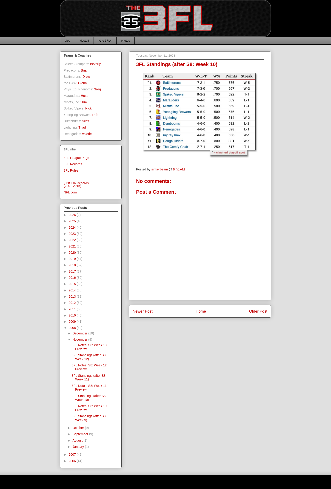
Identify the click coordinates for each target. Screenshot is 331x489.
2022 (73, 240)
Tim (84, 102)
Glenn (82, 83)
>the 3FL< (105, 40)
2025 (73, 221)
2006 (73, 461)
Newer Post (143, 311)
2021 (73, 246)
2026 (73, 215)
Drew (86, 76)
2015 (73, 284)
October (78, 428)
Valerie (87, 134)
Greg (97, 89)
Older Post (258, 311)
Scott (85, 121)
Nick (88, 108)
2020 (73, 252)
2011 (73, 309)
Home (201, 311)
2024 (73, 227)
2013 (73, 296)
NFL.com (70, 192)
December (80, 333)
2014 (73, 290)
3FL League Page (76, 158)
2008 (73, 328)
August (77, 440)
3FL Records (73, 164)
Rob (95, 115)
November (80, 339)
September (80, 434)
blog (68, 40)
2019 (73, 259)
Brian (84, 70)
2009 (73, 321)
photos (125, 40)
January (78, 447)
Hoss (84, 96)
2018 (73, 265)
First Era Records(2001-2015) (76, 184)
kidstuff (84, 40)
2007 (73, 454)
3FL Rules (71, 170)
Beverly (95, 64)
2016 (73, 277)
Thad (82, 127)
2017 (73, 271)
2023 (73, 234)
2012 (73, 303)
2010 (73, 315)
